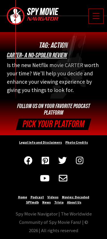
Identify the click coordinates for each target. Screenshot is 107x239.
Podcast (37, 197)
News (46, 202)
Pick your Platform (53, 124)
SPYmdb (32, 202)
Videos (52, 197)
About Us (74, 202)
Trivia (59, 202)
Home (22, 197)
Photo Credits (76, 142)
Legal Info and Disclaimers (40, 142)
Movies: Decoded (75, 197)
